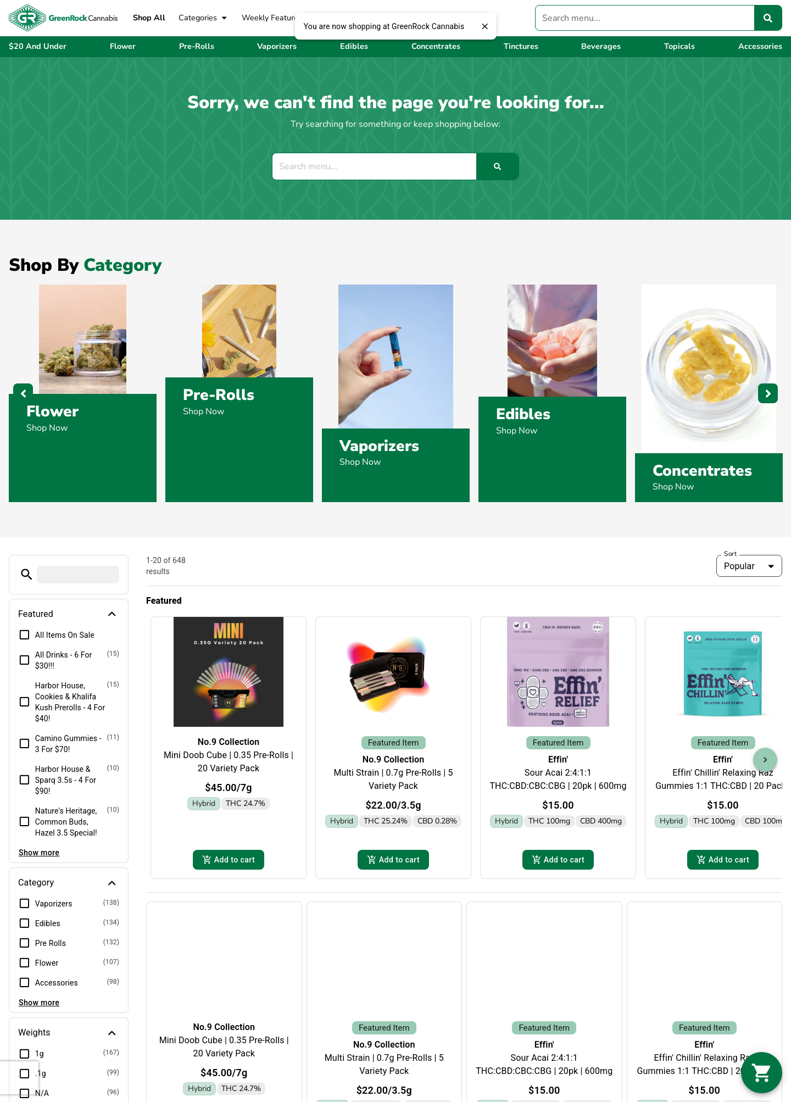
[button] (26, 574)
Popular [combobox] (739, 566)
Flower (52, 411)
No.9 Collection (229, 742)
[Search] (768, 18)
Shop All (149, 17)
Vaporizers (379, 446)
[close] (484, 26)
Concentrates (702, 470)
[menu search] (78, 574)
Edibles (523, 414)
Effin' (558, 745)
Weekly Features (272, 17)
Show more (39, 853)
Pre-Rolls (218, 395)
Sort (730, 554)
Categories (203, 18)
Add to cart (228, 843)
